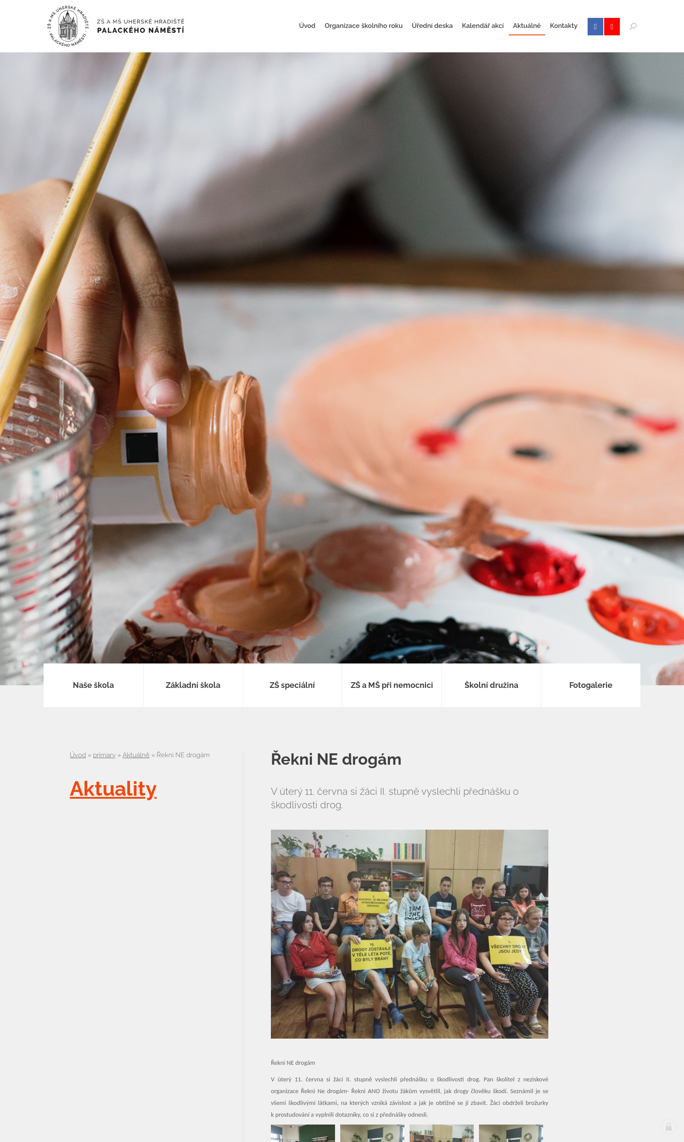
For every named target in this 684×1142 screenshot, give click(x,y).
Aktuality (113, 788)
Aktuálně (136, 755)
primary (104, 755)
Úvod (78, 755)
